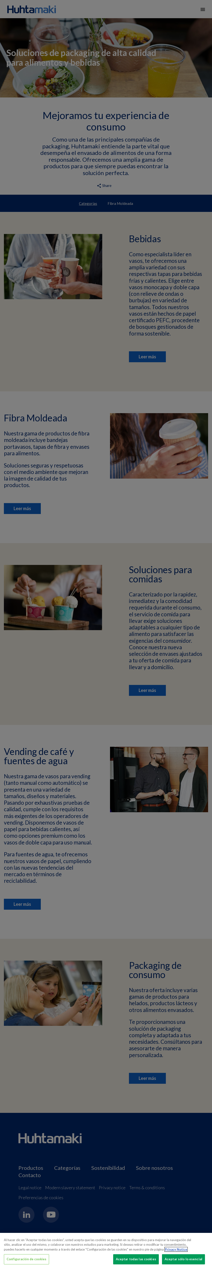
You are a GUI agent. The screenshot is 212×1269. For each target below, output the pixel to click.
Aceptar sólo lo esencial (183, 1259)
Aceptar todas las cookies (136, 1259)
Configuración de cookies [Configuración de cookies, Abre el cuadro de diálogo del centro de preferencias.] (26, 1259)
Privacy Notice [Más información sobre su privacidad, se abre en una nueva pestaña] (176, 1249)
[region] (106, 1251)
